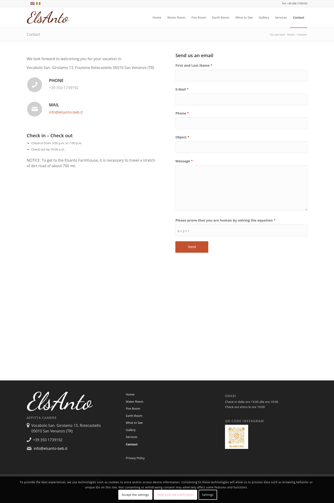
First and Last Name (193, 65)
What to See (134, 423)
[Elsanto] (49, 17)
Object (182, 137)
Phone (182, 113)
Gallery (131, 430)
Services (131, 437)
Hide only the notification (175, 495)
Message (184, 161)
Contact (33, 34)
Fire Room (133, 408)
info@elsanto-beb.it (66, 112)
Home (130, 394)
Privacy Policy (135, 458)
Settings (207, 495)
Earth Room (134, 416)
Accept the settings (135, 495)
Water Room (135, 401)
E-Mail (182, 89)
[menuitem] (157, 17)
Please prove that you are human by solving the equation (225, 220)
